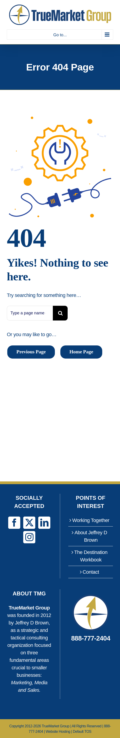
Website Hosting (58, 731)
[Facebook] (14, 523)
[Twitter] (29, 523)
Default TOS (82, 731)
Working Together (90, 520)
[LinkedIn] (44, 523)
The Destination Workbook (90, 556)
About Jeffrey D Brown (90, 536)
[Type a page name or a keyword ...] (30, 313)
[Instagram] (29, 537)
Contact (91, 572)
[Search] (60, 313)
